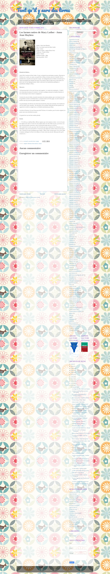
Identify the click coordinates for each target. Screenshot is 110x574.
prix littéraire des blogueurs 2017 (76, 275)
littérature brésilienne (74, 127)
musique (71, 234)
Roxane (71, 313)
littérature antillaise (73, 116)
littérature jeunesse (73, 179)
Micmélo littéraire (73, 517)
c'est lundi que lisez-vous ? (75, 58)
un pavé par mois (73, 328)
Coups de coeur (37, 20)
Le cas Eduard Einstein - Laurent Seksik (81, 406)
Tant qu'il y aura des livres (43, 10)
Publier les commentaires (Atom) (33, 197)
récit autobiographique (74, 280)
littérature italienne (73, 175)
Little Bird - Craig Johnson (78, 472)
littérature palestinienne (74, 196)
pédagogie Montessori (74, 246)
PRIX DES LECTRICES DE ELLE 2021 (54, 20)
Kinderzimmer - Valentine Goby (79, 416)
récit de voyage (72, 282)
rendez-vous (72, 286)
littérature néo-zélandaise (74, 187)
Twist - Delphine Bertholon (78, 453)
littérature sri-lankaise (74, 206)
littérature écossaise (73, 140)
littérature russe (72, 202)
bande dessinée (72, 52)
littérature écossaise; (73, 142)
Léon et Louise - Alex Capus (78, 402)
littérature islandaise (73, 171)
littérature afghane (73, 100)
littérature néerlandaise (74, 185)
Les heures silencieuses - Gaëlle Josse (80, 481)
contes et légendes (73, 66)
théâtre (70, 321)
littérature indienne (73, 164)
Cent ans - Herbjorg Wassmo (78, 463)
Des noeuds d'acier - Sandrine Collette (80, 397)
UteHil (60, 570)
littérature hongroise (73, 162)
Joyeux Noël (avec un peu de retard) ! (80, 404)
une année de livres (73, 330)
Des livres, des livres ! (74, 501)
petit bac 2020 (72, 259)
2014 (72, 385)
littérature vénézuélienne (74, 217)
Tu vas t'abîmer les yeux (74, 522)
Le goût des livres (73, 509)
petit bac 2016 (72, 252)
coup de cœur (72, 70)
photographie (72, 265)
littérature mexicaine (73, 183)
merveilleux (72, 229)
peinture (71, 248)
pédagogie (71, 244)
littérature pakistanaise (74, 194)
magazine (71, 221)
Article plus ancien (60, 194)
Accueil (21, 20)
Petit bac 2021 (72, 261)
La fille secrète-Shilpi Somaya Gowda (80, 470)
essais (70, 87)
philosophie (71, 263)
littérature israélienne (74, 173)
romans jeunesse (73, 309)
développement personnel (74, 77)
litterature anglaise (73, 112)
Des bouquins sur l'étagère (75, 499)
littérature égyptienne (74, 144)
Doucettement (72, 503)
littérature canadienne (74, 131)
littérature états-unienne (33, 143)
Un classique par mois (74, 326)
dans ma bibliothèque (74, 74)
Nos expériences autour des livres (76, 518)
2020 (72, 372)
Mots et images (72, 535)
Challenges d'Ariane (84, 20)
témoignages (72, 319)
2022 (72, 368)
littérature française (73, 158)
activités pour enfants (74, 43)
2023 (72, 366)
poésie (70, 267)
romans (40, 143)
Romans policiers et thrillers (75, 311)
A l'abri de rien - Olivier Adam (78, 399)
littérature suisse (72, 213)
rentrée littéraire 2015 (74, 288)
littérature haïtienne (73, 160)
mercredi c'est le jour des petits (76, 227)
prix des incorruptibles (74, 271)
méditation (71, 225)
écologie (71, 81)
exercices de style (73, 89)
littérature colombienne (74, 137)
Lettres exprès (72, 515)
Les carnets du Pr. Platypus (75, 513)
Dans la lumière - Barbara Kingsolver (80, 438)
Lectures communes (36, 23)
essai (70, 85)
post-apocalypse (72, 269)
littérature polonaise (73, 200)
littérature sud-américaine (74, 209)
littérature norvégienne (74, 190)
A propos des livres (73, 492)
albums (71, 45)
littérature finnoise (73, 156)
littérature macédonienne (74, 181)
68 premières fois (72, 20)
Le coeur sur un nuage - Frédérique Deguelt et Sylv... (79, 418)
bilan (70, 54)
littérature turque (73, 215)
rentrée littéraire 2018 (74, 294)
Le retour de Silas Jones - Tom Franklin (80, 460)
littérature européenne (74, 152)
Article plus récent (25, 194)
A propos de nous (48, 23)
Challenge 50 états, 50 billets (78, 423)
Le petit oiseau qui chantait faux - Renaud (81, 427)
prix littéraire (72, 273)
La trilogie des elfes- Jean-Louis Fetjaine (81, 389)
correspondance (72, 68)
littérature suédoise (73, 211)
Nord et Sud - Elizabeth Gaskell (79, 410)
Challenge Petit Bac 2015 (77, 447)
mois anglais (72, 232)
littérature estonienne (74, 148)
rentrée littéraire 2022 (74, 301)
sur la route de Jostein (74, 526)
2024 (72, 364)
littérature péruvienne (74, 198)
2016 (72, 381)
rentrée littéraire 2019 (74, 296)
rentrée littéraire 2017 (74, 292)
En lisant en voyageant (74, 505)
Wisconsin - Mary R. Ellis (77, 425)
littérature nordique (73, 188)
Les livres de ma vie (73, 98)
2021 (72, 370)
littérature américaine (74, 108)
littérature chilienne (73, 133)
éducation (71, 83)
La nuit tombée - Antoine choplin (79, 468)
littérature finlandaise (74, 154)
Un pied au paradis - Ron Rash (78, 421)
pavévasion (71, 242)
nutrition (71, 240)
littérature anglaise (73, 114)
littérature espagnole (73, 146)
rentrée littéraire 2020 (74, 298)
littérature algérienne (73, 104)
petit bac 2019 (72, 257)
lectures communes (73, 95)
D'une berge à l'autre (73, 497)
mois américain (72, 231)
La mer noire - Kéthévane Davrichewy (80, 458)
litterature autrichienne (74, 123)
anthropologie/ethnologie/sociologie (77, 49)
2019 (72, 374)
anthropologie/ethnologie (74, 47)
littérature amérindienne (74, 110)
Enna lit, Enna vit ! (73, 507)
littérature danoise (73, 139)
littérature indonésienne (74, 165)
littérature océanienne (74, 192)
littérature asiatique (73, 119)
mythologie (71, 236)
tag (70, 317)
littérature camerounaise (74, 129)
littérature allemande (73, 106)
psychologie (72, 278)
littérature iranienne (73, 167)
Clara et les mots (73, 494)
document (71, 79)
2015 (72, 383)
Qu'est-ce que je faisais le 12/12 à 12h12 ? (81, 433)
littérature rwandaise (73, 204)
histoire (71, 93)
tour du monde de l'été (74, 324)
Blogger (69, 570)
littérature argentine (73, 118)
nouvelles (71, 238)
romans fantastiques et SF (75, 307)
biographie (71, 56)
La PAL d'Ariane (23, 23)
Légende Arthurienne (74, 96)
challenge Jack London (74, 60)
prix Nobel (71, 277)
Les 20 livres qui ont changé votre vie (80, 408)
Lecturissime (72, 511)
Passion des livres (73, 520)
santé (70, 315)
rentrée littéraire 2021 (74, 300)
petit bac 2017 (72, 254)
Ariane (70, 50)
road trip (71, 303)
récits (70, 284)
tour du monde (72, 323)
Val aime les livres (73, 524)
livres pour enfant (73, 219)
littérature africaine (73, 102)
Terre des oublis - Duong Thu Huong (80, 483)
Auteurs (28, 20)
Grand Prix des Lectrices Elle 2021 (77, 91)
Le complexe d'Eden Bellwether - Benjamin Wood (79, 395)
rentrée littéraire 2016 (74, 290)
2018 (72, 376)
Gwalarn (71, 533)
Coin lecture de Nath (73, 496)
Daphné (25, 143)
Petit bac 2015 (72, 250)
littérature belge (72, 125)
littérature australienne (74, 121)
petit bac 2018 (72, 256)
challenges (71, 64)
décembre (74, 387)
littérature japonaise (73, 177)
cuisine (70, 72)
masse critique (72, 223)
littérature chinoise (73, 135)
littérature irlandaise (73, 169)
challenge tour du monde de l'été (76, 62)
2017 (72, 379)
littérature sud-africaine (74, 208)
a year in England (73, 41)
